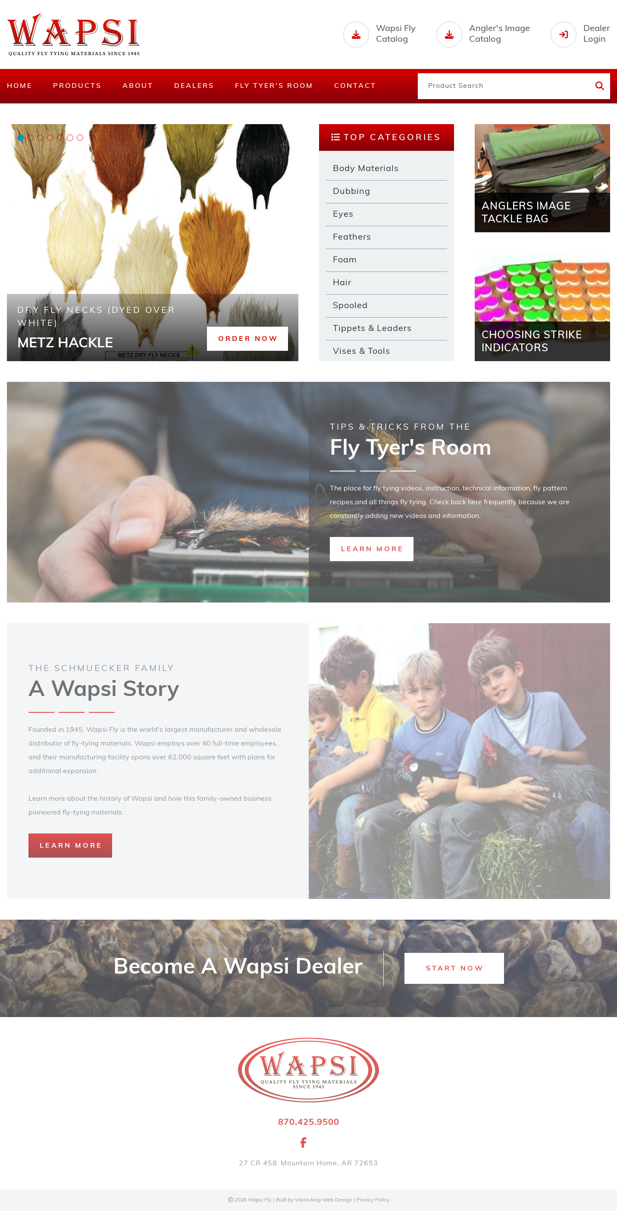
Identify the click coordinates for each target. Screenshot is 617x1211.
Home (19, 86)
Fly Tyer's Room (274, 86)
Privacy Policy (373, 1200)
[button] (247, 339)
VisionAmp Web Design (323, 1200)
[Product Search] (503, 86)
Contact (355, 86)
